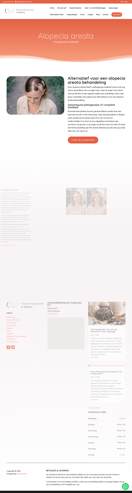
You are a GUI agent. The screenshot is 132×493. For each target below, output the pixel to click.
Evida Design (22, 474)
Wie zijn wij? (61, 8)
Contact (105, 15)
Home (52, 8)
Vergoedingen (72, 15)
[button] (125, 486)
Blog (98, 15)
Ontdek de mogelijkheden (83, 140)
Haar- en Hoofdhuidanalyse (95, 8)
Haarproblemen (75, 8)
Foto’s (82, 15)
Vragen (90, 15)
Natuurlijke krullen (57, 15)
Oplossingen (113, 8)
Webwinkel (117, 15)
